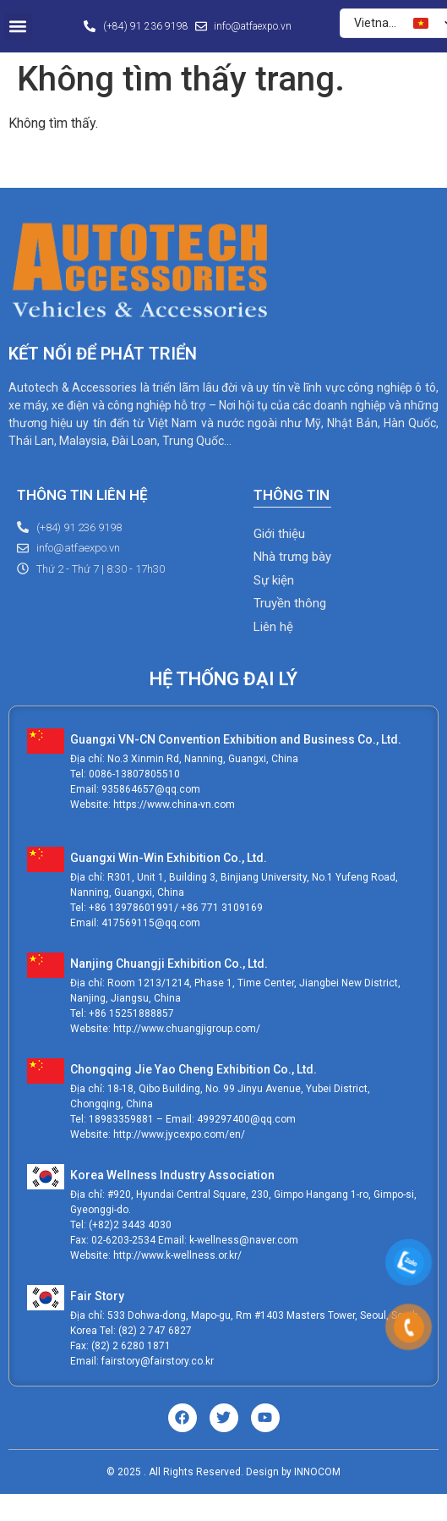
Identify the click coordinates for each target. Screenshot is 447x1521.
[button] (18, 27)
